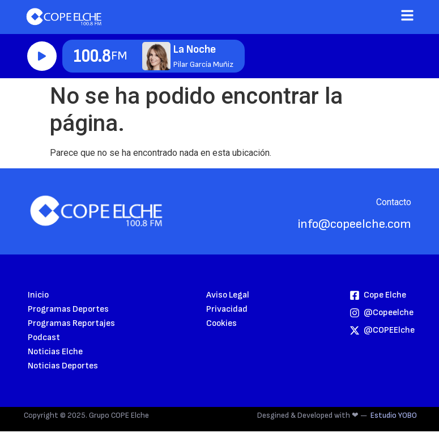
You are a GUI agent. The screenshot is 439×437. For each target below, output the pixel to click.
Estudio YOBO (393, 415)
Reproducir (42, 56)
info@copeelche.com (354, 224)
